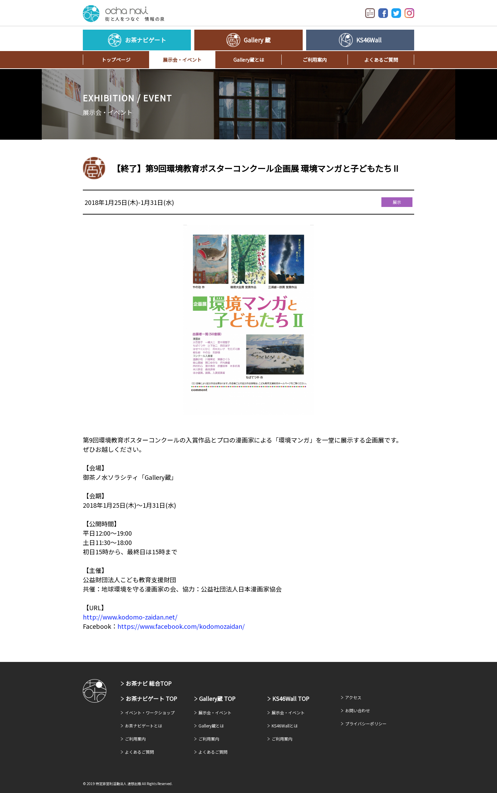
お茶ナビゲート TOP (151, 698)
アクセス (353, 697)
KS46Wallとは (285, 725)
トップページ (115, 59)
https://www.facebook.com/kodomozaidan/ (181, 626)
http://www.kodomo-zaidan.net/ (130, 616)
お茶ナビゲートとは (143, 725)
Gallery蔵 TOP (217, 698)
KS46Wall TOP (290, 698)
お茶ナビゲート (123, 13)
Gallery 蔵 (257, 40)
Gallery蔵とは (248, 59)
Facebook (383, 13)
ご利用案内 (315, 59)
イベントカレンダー (370, 13)
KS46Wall (368, 40)
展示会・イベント (182, 59)
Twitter (396, 13)
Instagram (409, 13)
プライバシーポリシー (366, 723)
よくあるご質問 (381, 59)
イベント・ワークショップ (150, 712)
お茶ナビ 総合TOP (149, 683)
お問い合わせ (357, 710)
